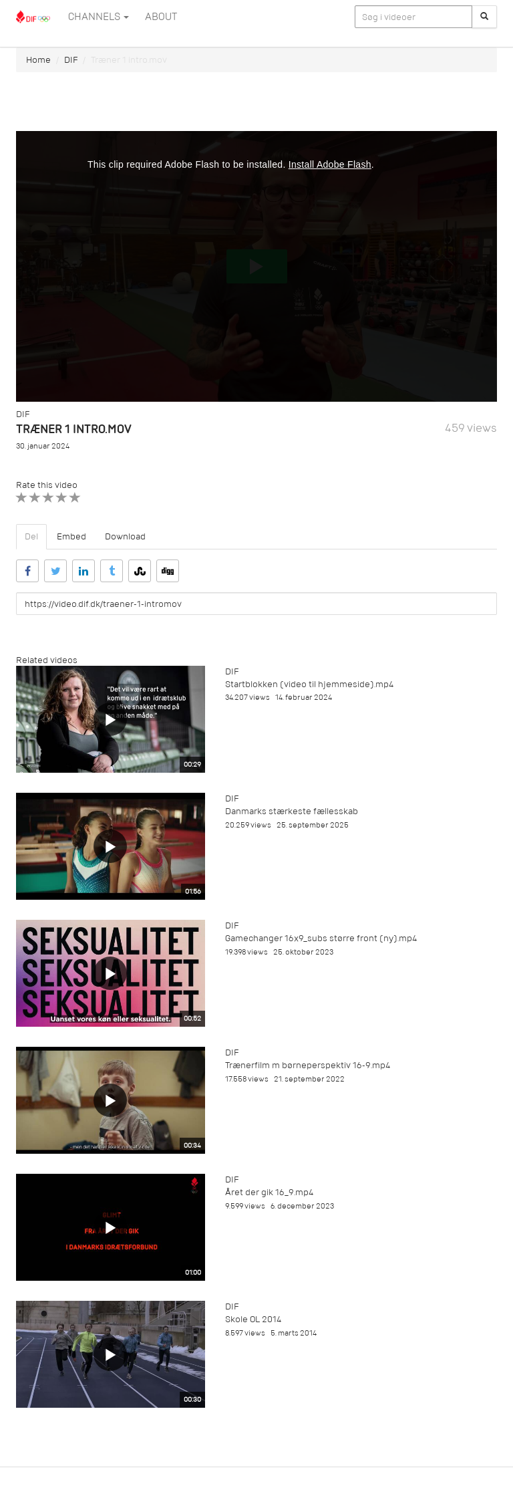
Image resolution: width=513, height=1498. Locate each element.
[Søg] (484, 16)
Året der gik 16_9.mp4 (269, 1192)
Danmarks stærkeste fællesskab (291, 811)
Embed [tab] (71, 536)
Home (38, 59)
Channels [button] (98, 16)
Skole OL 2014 (253, 1319)
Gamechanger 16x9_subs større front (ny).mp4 (321, 938)
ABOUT (161, 16)
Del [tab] (31, 536)
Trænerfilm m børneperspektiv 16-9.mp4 (307, 1065)
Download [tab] (125, 536)
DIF (70, 59)
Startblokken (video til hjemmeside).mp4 (309, 684)
